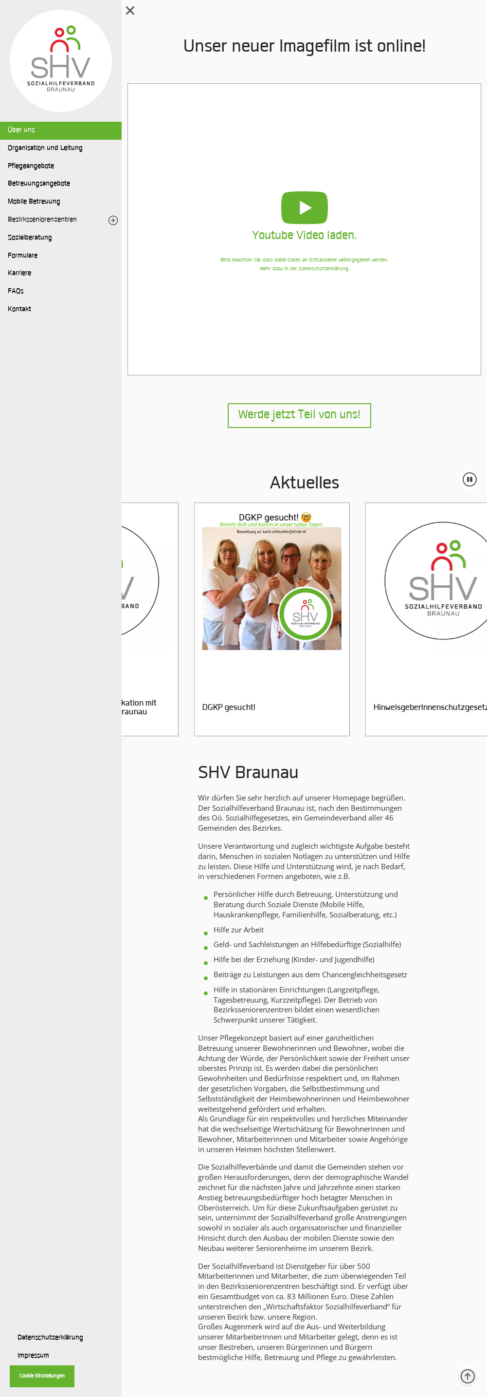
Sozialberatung (30, 238)
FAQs (15, 291)
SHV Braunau (248, 774)
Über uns (21, 130)
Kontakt (19, 309)
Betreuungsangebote (39, 184)
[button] (304, 229)
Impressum (33, 1356)
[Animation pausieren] (469, 480)
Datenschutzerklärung (50, 1338)
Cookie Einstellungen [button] (42, 1376)
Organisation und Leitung (45, 148)
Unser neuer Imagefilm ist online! (304, 48)
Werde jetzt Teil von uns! (299, 416)
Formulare (22, 256)
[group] (290, 619)
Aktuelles (304, 484)
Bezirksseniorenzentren (42, 220)
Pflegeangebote (31, 166)
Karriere (19, 273)
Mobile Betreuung (34, 202)
